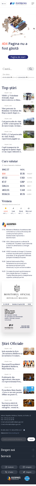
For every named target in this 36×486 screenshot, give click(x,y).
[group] (18, 96)
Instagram (27, 467)
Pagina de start (18, 57)
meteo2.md (17, 204)
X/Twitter (9, 472)
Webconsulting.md (13, 433)
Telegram (27, 472)
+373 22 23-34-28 (9, 418)
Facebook (9, 467)
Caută (31, 439)
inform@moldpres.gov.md (12, 424)
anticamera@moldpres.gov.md (14, 422)
